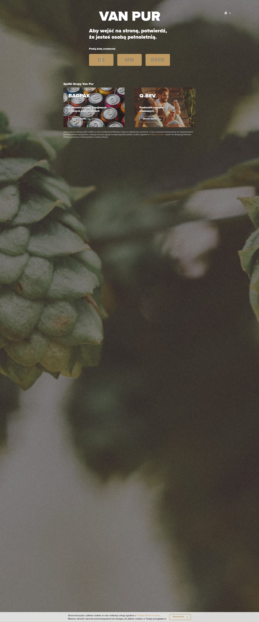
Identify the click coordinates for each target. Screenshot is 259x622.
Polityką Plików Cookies (148, 615)
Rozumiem (178, 616)
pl (230, 13)
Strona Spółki (79, 118)
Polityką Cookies (157, 134)
